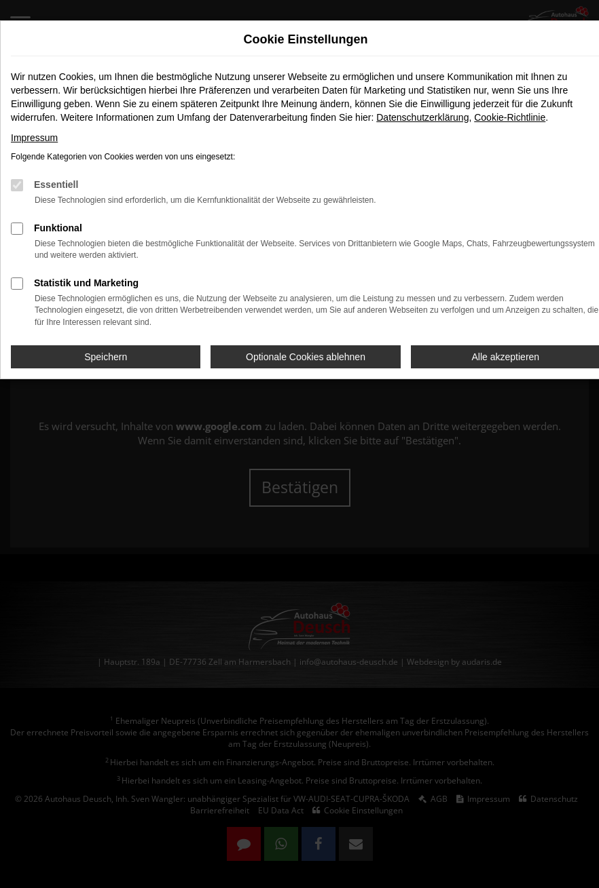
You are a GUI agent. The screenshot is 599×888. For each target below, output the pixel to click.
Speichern (105, 356)
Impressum (34, 137)
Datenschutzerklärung (422, 117)
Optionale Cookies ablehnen (305, 356)
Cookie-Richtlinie (509, 117)
